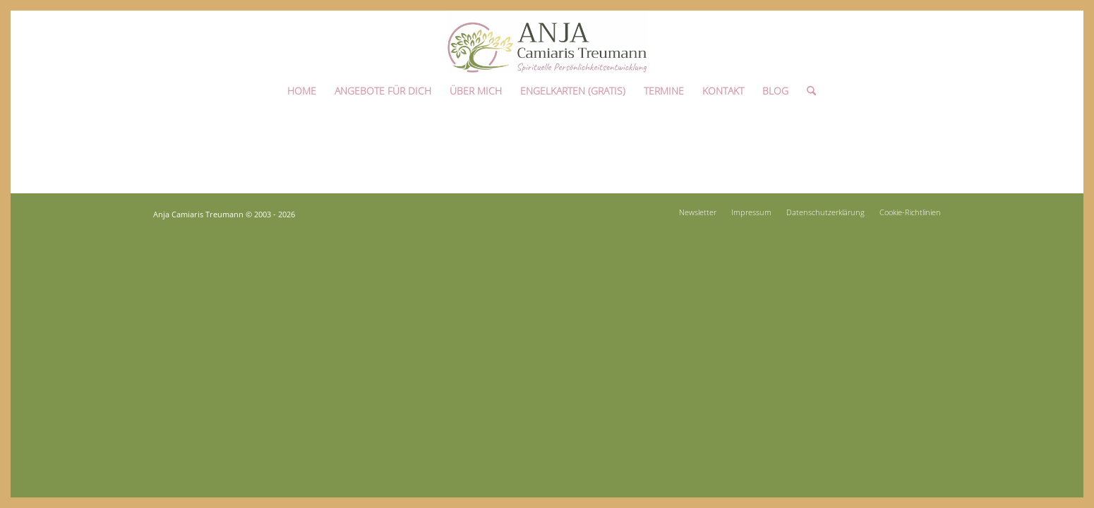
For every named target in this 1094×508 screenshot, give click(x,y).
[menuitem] (301, 87)
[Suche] (807, 87)
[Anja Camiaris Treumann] (547, 42)
